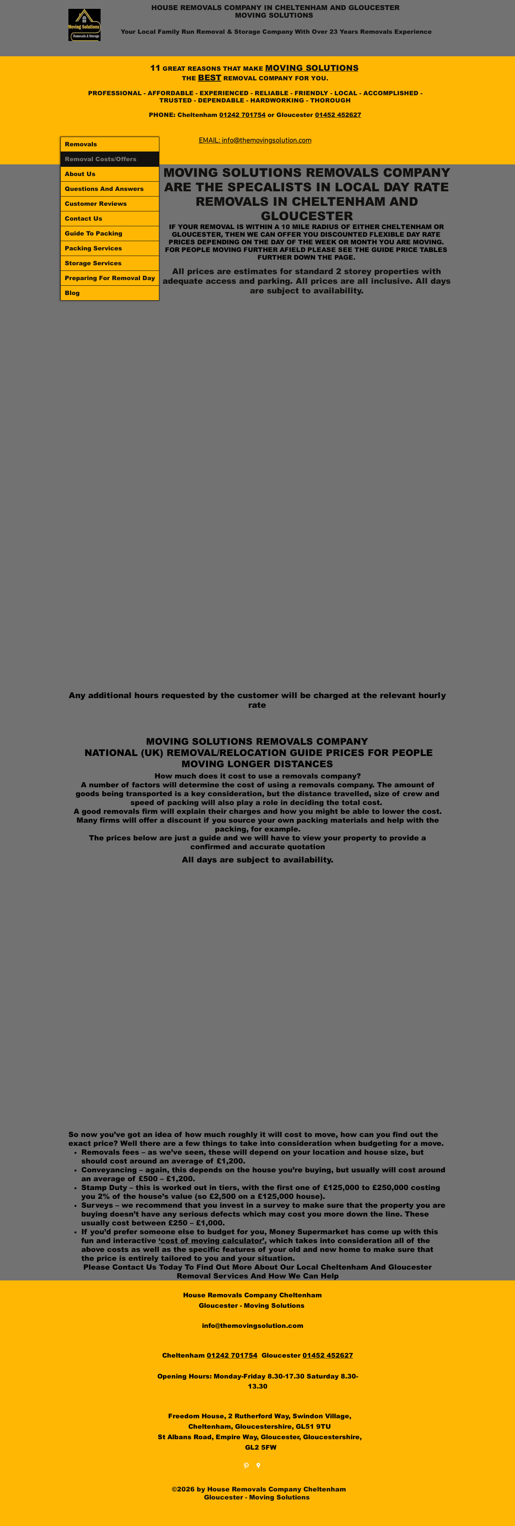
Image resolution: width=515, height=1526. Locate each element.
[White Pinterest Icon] (246, 1466)
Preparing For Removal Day (110, 277)
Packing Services (93, 248)
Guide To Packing (93, 233)
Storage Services (93, 263)
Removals (81, 144)
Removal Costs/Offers (100, 159)
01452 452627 (338, 114)
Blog (72, 292)
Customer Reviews (96, 203)
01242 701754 (242, 114)
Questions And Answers (104, 188)
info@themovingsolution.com (252, 1325)
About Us (80, 173)
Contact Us (83, 218)
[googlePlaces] (258, 1466)
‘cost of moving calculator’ (211, 1241)
